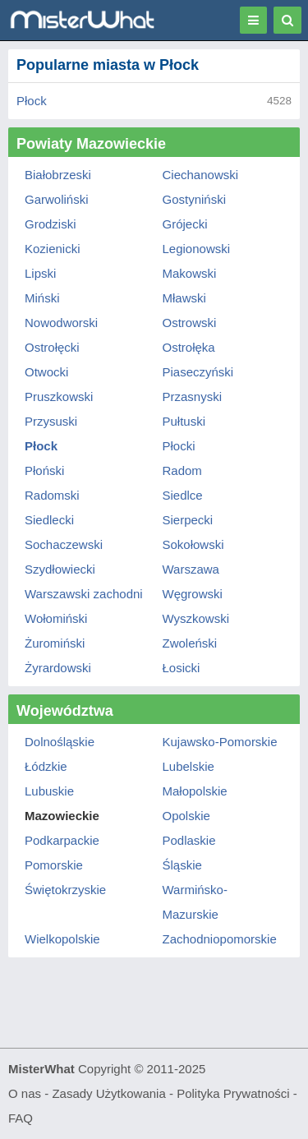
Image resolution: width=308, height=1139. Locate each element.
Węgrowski (193, 594)
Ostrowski (190, 323)
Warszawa (191, 569)
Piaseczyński (198, 372)
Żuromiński (55, 643)
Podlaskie (189, 840)
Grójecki (185, 224)
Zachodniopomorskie (220, 939)
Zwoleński (190, 643)
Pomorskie (54, 865)
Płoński (44, 470)
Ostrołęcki (52, 347)
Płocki (179, 446)
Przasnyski (193, 396)
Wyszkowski (196, 618)
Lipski (40, 273)
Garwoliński (57, 199)
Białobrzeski (58, 175)
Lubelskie (188, 766)
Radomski (52, 495)
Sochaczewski (64, 544)
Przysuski (51, 421)
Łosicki (181, 668)
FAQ (20, 1118)
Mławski (184, 298)
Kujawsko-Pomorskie (220, 742)
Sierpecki (188, 520)
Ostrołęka (189, 347)
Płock (31, 101)
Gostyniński (195, 199)
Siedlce (183, 495)
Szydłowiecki (60, 569)
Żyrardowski (58, 668)
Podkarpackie (62, 840)
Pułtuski (184, 421)
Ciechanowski (201, 175)
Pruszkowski (59, 396)
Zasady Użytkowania (108, 1093)
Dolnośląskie (59, 742)
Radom (182, 470)
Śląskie (182, 865)
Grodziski (50, 224)
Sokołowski (193, 544)
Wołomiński (56, 618)
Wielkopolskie (62, 939)
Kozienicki (52, 249)
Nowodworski (61, 323)
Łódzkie (46, 766)
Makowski (190, 273)
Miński (42, 298)
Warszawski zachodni (84, 594)
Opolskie (186, 816)
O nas (24, 1093)
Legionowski (197, 249)
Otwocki (46, 372)
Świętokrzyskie (65, 890)
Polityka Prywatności (233, 1093)
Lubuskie (49, 791)
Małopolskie (195, 791)
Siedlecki (49, 520)
